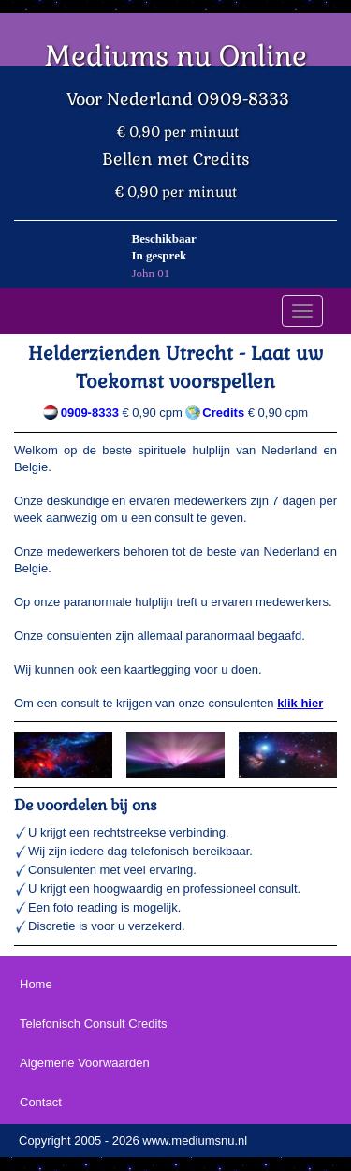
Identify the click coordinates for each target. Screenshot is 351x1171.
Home (36, 984)
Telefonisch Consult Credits (94, 1023)
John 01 (151, 273)
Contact (41, 1102)
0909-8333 (90, 413)
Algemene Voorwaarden (85, 1063)
